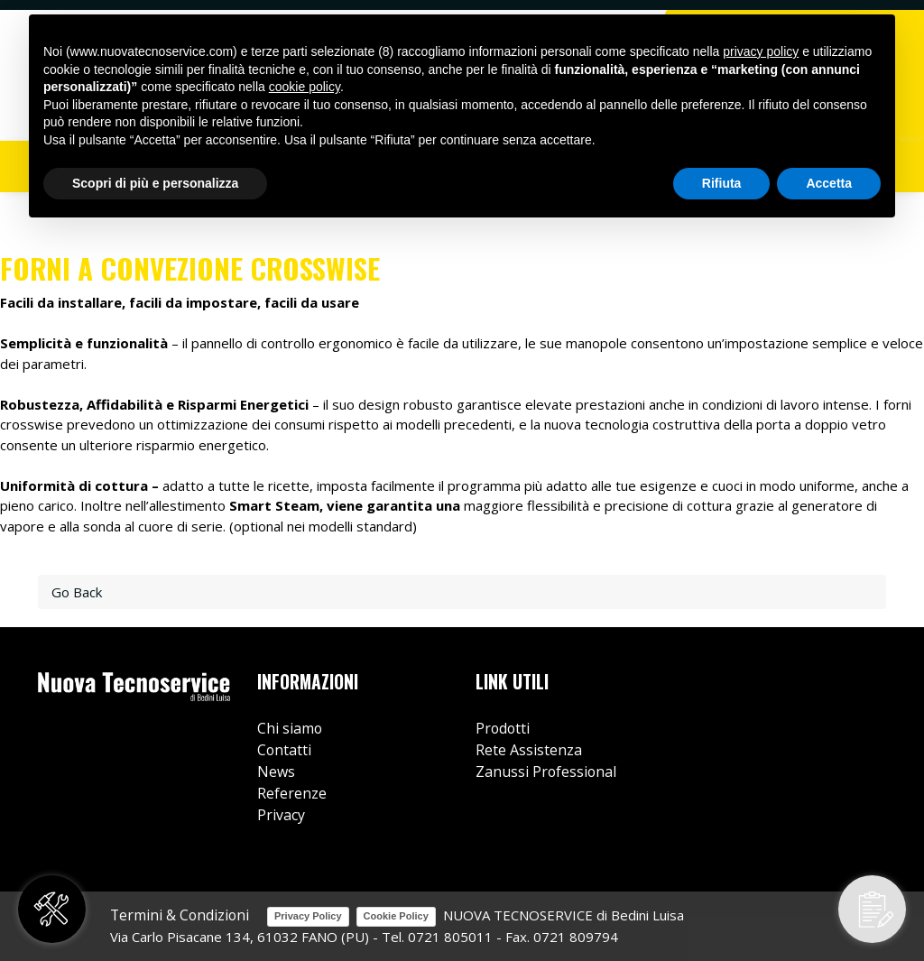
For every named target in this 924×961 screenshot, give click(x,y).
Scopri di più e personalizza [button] (155, 183)
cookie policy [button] (304, 86)
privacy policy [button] (761, 51)
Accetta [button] (829, 183)
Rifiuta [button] (722, 183)
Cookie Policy (396, 915)
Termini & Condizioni (179, 915)
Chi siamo (289, 728)
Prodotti (503, 728)
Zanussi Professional (546, 771)
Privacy (281, 815)
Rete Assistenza (529, 750)
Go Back (76, 592)
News (276, 771)
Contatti (284, 750)
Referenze (292, 793)
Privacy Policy (308, 915)
